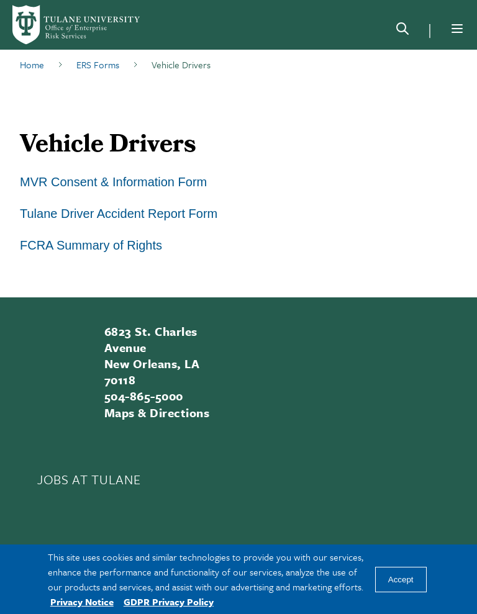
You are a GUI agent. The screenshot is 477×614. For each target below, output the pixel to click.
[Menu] (457, 28)
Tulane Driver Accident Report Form (118, 213)
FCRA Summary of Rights (91, 245)
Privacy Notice (82, 601)
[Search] (402, 31)
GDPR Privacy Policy (169, 601)
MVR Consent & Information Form (113, 182)
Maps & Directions (156, 412)
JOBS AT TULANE (88, 479)
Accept (401, 579)
